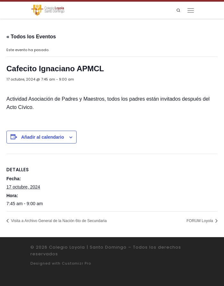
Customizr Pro (76, 263)
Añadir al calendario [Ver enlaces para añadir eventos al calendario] (42, 137)
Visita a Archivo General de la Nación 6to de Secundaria (58, 221)
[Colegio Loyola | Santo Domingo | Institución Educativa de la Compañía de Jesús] (47, 10)
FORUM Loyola (200, 221)
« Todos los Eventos (31, 36)
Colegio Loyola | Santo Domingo (88, 247)
